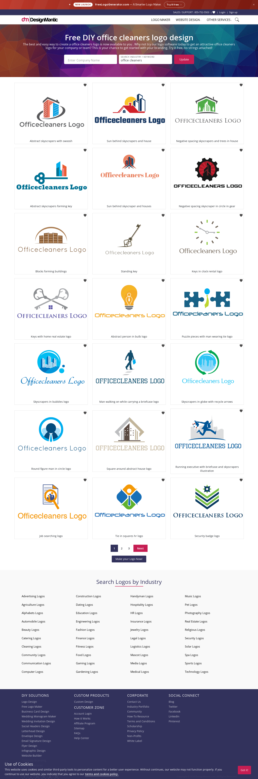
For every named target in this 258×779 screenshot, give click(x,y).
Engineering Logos (88, 620)
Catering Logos (31, 636)
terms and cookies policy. (102, 774)
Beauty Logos (30, 628)
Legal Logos (138, 636)
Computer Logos (32, 670)
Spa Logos (191, 653)
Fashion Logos (85, 628)
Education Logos (86, 611)
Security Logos (194, 636)
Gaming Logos (85, 662)
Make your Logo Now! (129, 557)
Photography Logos (197, 611)
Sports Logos (193, 662)
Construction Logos (88, 594)
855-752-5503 (201, 12)
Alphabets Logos (32, 611)
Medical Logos (139, 670)
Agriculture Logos (33, 603)
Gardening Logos (87, 670)
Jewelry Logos (139, 628)
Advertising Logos (33, 594)
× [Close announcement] (254, 5)
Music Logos (193, 594)
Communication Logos (36, 662)
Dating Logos (84, 603)
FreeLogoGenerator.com (112, 4)
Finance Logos (85, 636)
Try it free (174, 5)
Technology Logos (196, 670)
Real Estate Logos (196, 620)
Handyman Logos (141, 594)
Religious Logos (195, 628)
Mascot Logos (139, 653)
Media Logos (138, 662)
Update (184, 59)
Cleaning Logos (31, 645)
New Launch (83, 4)
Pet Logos (191, 603)
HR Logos (136, 611)
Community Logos (33, 653)
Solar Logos (192, 645)
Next (140, 546)
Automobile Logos (33, 620)
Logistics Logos (140, 645)
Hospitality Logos (141, 603)
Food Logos (83, 653)
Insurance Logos (141, 620)
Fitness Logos (84, 645)
